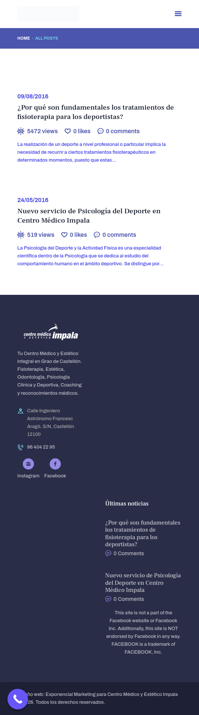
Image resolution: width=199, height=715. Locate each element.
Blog (36, 81)
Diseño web (30, 694)
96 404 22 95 (41, 447)
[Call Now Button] (17, 699)
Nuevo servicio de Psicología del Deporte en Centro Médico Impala (89, 216)
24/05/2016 (33, 200)
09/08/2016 (33, 96)
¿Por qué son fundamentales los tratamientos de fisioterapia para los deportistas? (96, 112)
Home (24, 38)
